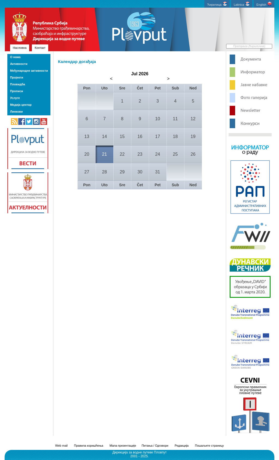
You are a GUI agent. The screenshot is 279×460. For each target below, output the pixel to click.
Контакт (40, 47)
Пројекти (16, 77)
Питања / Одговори (155, 445)
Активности (19, 63)
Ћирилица (217, 4)
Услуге (15, 98)
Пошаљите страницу (209, 445)
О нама (15, 57)
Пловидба (17, 84)
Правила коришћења (88, 445)
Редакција (182, 445)
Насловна (19, 47)
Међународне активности (29, 70)
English (264, 4)
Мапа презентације (123, 445)
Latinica (242, 4)
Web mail (61, 445)
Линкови (16, 111)
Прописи (16, 91)
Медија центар (21, 104)
